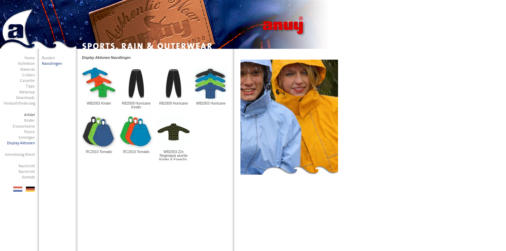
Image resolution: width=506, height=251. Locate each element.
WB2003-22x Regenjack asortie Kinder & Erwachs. (173, 155)
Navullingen (52, 63)
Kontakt (28, 177)
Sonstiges (26, 137)
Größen (28, 75)
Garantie (27, 80)
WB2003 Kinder (99, 103)
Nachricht (26, 166)
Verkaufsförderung (19, 103)
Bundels (48, 58)
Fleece (29, 132)
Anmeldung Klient (20, 154)
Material (27, 69)
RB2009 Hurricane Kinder (136, 105)
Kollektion (26, 63)
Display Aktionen (21, 143)
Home (29, 58)
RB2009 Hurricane (173, 103)
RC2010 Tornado (99, 152)
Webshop (27, 92)
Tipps (30, 86)
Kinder (29, 120)
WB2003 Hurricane (210, 103)
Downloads (25, 98)
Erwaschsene (24, 126)
